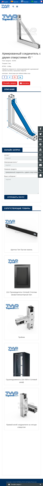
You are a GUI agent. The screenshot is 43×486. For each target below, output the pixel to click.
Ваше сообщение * (10, 176)
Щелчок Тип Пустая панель (21, 250)
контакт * (7, 155)
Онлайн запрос (9, 83)
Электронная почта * (10, 162)
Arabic (34, 2)
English (4, 2)
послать (24, 83)
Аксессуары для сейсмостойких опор (19, 73)
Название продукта (10, 169)
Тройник (21, 337)
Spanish (14, 2)
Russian (25, 2)
